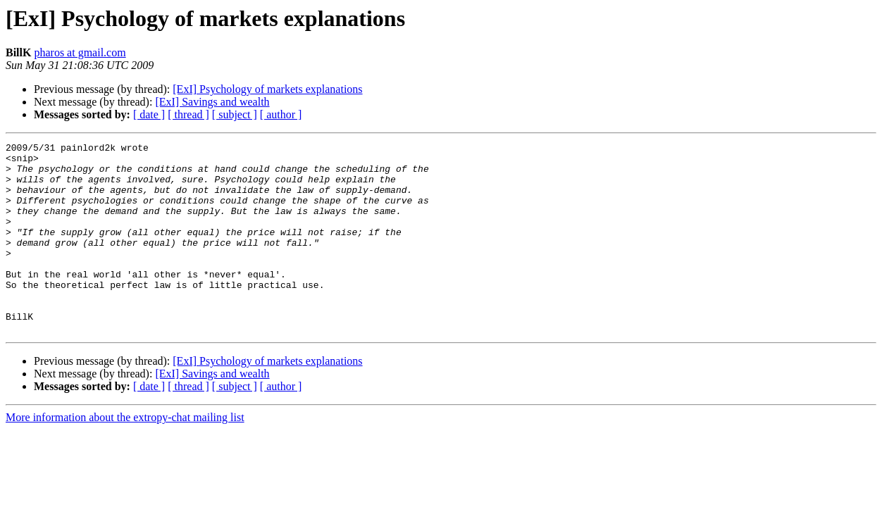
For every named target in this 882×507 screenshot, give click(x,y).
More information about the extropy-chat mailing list (125, 455)
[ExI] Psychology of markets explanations (267, 89)
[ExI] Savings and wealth (212, 102)
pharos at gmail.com (79, 52)
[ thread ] (188, 114)
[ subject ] (234, 114)
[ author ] (281, 114)
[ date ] (149, 114)
